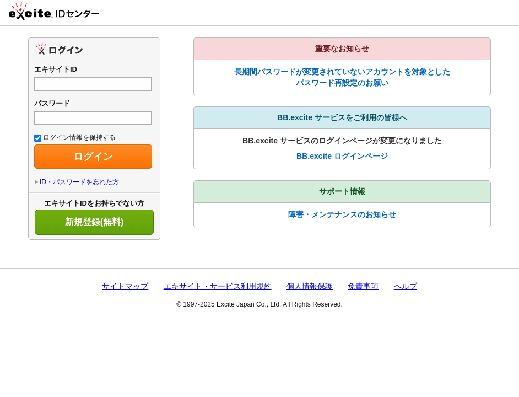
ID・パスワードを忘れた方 (79, 182)
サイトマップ (125, 286)
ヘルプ (405, 286)
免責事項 (363, 286)
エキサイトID (55, 69)
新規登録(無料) (94, 222)
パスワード (52, 103)
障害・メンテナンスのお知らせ (342, 214)
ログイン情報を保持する (75, 137)
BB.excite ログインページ (342, 156)
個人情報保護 (309, 286)
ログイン (93, 156)
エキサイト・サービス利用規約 (218, 286)
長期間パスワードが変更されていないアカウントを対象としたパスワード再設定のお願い (342, 77)
